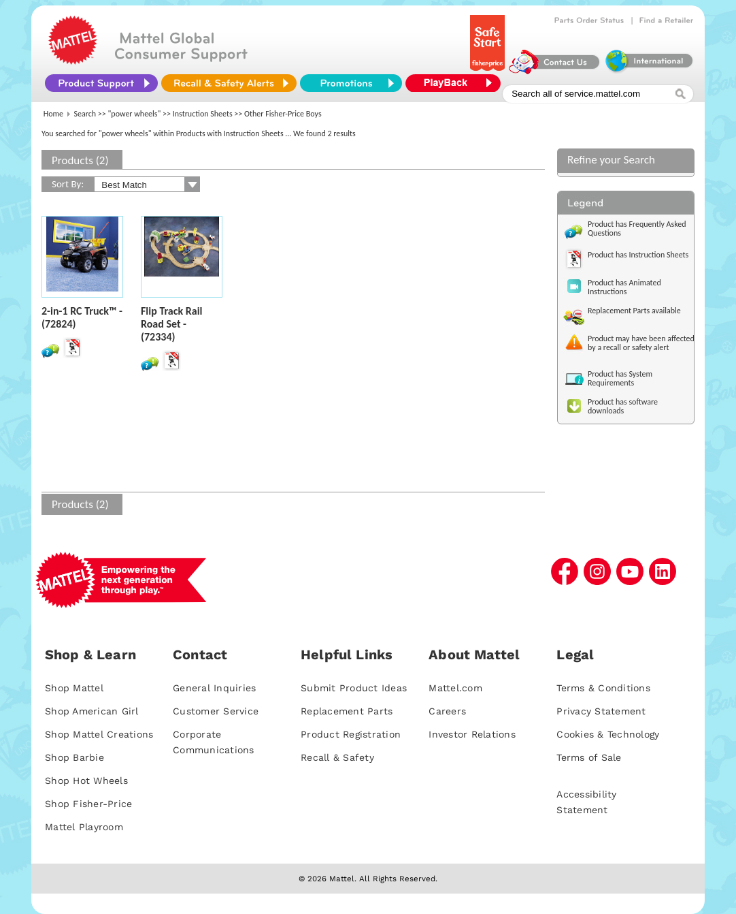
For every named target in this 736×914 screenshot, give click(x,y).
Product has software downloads (623, 406)
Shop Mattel (74, 687)
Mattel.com (455, 687)
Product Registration (351, 734)
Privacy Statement (601, 711)
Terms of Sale (588, 757)
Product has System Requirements (620, 378)
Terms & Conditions (603, 687)
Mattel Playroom (84, 826)
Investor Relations (472, 734)
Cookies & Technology (607, 734)
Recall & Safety (337, 757)
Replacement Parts (346, 711)
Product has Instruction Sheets (638, 254)
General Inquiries (214, 687)
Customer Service (215, 711)
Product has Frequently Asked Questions (637, 228)
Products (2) (80, 160)
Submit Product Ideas (354, 687)
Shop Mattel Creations (99, 734)
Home (53, 114)
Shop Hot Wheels (86, 780)
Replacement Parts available (634, 310)
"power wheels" (134, 114)
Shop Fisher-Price (88, 803)
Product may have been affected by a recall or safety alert (641, 343)
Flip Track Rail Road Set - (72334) (172, 323)
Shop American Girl (92, 711)
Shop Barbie (74, 757)
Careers (447, 711)
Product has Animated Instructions (624, 287)
